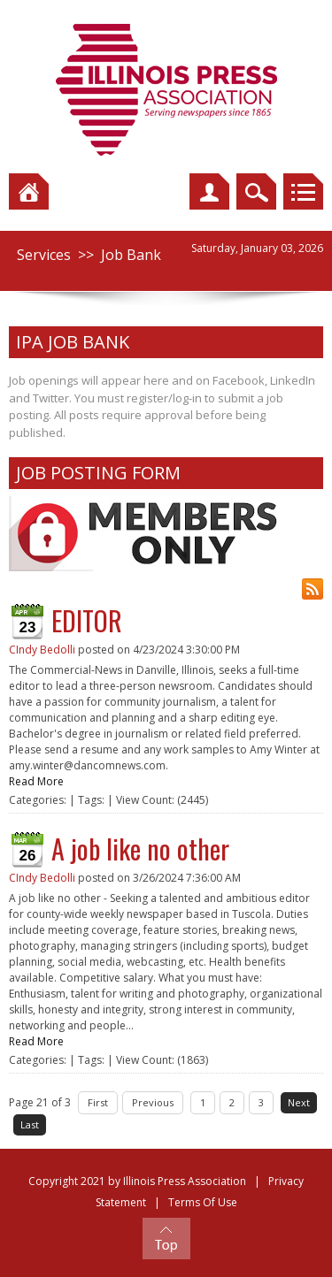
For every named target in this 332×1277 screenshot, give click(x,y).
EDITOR (86, 620)
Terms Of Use (202, 1202)
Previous (153, 1102)
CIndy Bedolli (42, 649)
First (98, 1102)
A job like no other (140, 848)
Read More (36, 781)
